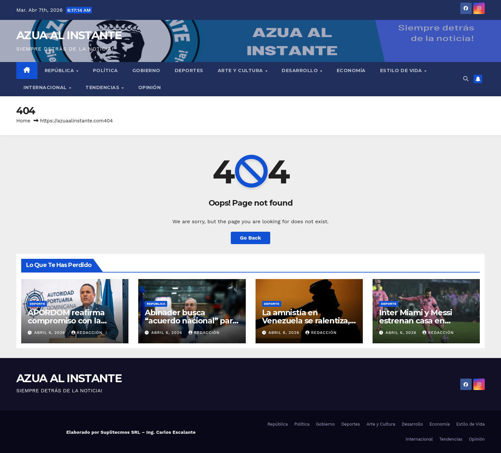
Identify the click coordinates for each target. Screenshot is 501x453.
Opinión (149, 87)
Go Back (250, 238)
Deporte (37, 303)
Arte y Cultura (241, 70)
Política (105, 70)
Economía (351, 70)
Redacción (87, 332)
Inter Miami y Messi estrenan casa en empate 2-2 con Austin (422, 321)
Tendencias (103, 87)
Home (23, 121)
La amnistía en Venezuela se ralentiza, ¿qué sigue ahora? (306, 321)
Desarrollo (300, 70)
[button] (465, 79)
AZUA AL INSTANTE (69, 35)
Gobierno (146, 70)
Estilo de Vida (402, 70)
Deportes (189, 70)
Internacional (45, 87)
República (60, 70)
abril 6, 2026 (50, 332)
